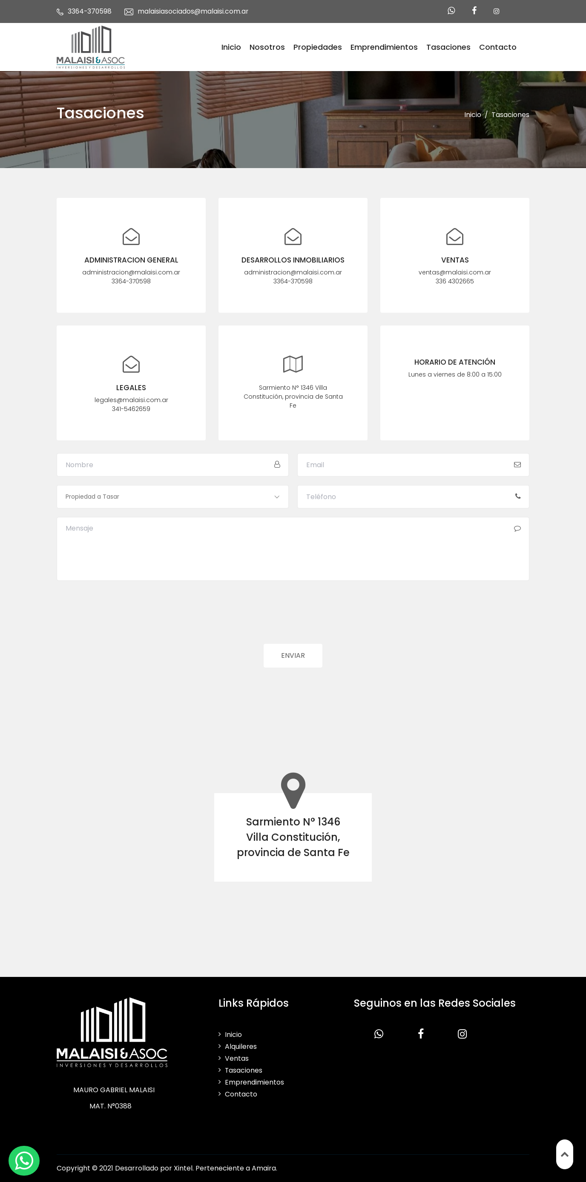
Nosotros (267, 46)
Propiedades (317, 46)
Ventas (237, 1058)
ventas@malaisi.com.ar (455, 272)
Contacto (498, 46)
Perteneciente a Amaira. (236, 1168)
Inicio (231, 46)
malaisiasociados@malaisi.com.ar (194, 11)
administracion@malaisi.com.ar (131, 272)
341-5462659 (131, 409)
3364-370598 (90, 11)
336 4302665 (455, 281)
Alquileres (241, 1046)
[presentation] (121, 618)
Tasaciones (448, 46)
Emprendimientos (384, 46)
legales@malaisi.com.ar (131, 400)
